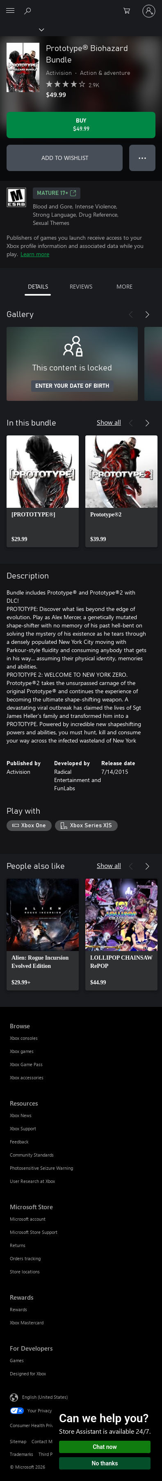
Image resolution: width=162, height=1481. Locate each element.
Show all (109, 422)
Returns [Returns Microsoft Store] (17, 1245)
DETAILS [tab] (38, 286)
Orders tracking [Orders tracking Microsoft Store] (25, 1258)
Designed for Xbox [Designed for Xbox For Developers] (28, 1373)
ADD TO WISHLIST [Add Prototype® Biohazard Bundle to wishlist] (64, 158)
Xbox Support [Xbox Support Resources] (23, 1128)
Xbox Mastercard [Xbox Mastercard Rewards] (26, 1322)
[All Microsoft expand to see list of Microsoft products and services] (10, 11)
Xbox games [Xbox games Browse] (22, 1051)
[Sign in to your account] (149, 11)
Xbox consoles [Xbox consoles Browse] (24, 1038)
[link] (43, 491)
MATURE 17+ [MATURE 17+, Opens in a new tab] (56, 193)
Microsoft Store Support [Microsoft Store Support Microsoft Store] (33, 1232)
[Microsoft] (81, 6)
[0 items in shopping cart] (129, 11)
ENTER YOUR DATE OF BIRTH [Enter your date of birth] (72, 386)
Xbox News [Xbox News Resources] (21, 1115)
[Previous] (131, 314)
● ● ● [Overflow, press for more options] (142, 157)
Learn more (35, 254)
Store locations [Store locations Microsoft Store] (25, 1271)
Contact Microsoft (49, 1441)
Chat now (105, 1447)
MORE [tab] (124, 286)
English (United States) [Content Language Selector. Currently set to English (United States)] (45, 1396)
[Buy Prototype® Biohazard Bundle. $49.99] (81, 125)
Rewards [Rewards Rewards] (18, 1309)
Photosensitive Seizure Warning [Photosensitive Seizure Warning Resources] (41, 1168)
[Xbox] (21, 29)
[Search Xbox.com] (29, 10)
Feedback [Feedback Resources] (19, 1141)
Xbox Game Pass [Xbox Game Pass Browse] (26, 1064)
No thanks (105, 1463)
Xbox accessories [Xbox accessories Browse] (26, 1077)
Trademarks (21, 1454)
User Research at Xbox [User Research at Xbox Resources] (32, 1181)
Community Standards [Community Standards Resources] (32, 1154)
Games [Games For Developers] (17, 1360)
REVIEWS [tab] (81, 286)
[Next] (147, 314)
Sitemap (18, 1441)
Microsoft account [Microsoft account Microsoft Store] (28, 1219)
